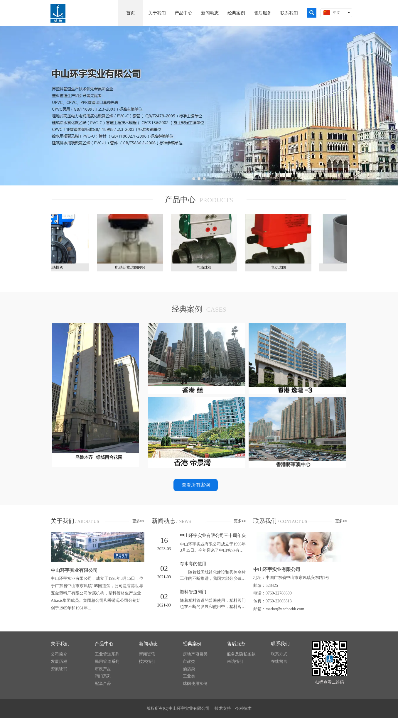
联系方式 (279, 654)
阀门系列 (103, 676)
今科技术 (243, 708)
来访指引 (235, 661)
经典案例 (192, 643)
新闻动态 (148, 643)
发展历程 (59, 661)
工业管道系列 (107, 654)
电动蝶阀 (57, 267)
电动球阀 (280, 267)
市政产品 (103, 669)
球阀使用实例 (195, 683)
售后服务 (236, 643)
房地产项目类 (195, 654)
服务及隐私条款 (241, 654)
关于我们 (60, 643)
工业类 (189, 676)
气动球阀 (205, 267)
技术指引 (147, 661)
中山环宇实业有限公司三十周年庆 (213, 535)
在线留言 (279, 661)
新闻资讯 (147, 654)
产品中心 (104, 643)
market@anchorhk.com (285, 609)
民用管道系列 (107, 661)
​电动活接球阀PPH (132, 267)
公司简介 (59, 654)
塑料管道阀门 (193, 591)
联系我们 (280, 643)
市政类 (189, 661)
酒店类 (189, 669)
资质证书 (59, 669)
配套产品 (103, 683)
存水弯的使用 (193, 563)
